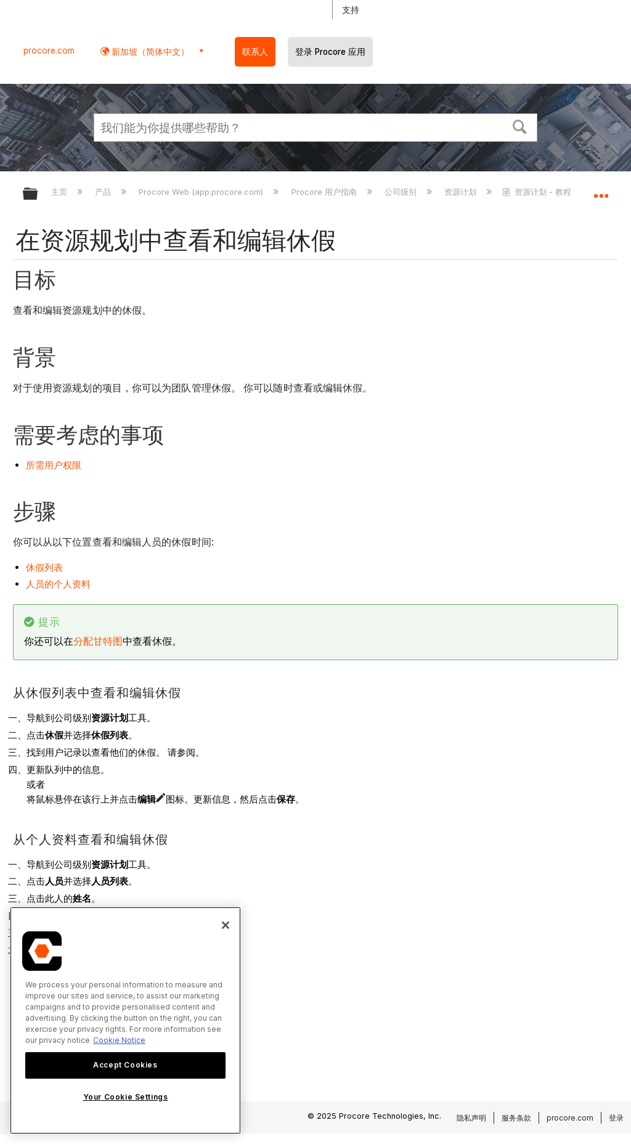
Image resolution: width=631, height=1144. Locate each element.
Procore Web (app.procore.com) (202, 192)
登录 (616, 1117)
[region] (125, 1020)
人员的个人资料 (58, 584)
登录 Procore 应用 (330, 52)
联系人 (255, 52)
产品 (104, 192)
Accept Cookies (125, 1064)
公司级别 (402, 192)
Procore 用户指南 (325, 192)
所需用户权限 (53, 465)
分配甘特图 (98, 641)
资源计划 (461, 192)
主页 (60, 192)
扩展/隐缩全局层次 (38, 194)
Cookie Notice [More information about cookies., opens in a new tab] (119, 1040)
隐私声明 (471, 1117)
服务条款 (516, 1117)
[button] (520, 125)
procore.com (49, 50)
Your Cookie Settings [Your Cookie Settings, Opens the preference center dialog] (125, 1096)
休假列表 (44, 567)
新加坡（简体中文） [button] (149, 51)
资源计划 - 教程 (538, 192)
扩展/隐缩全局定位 (600, 189)
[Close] (225, 925)
